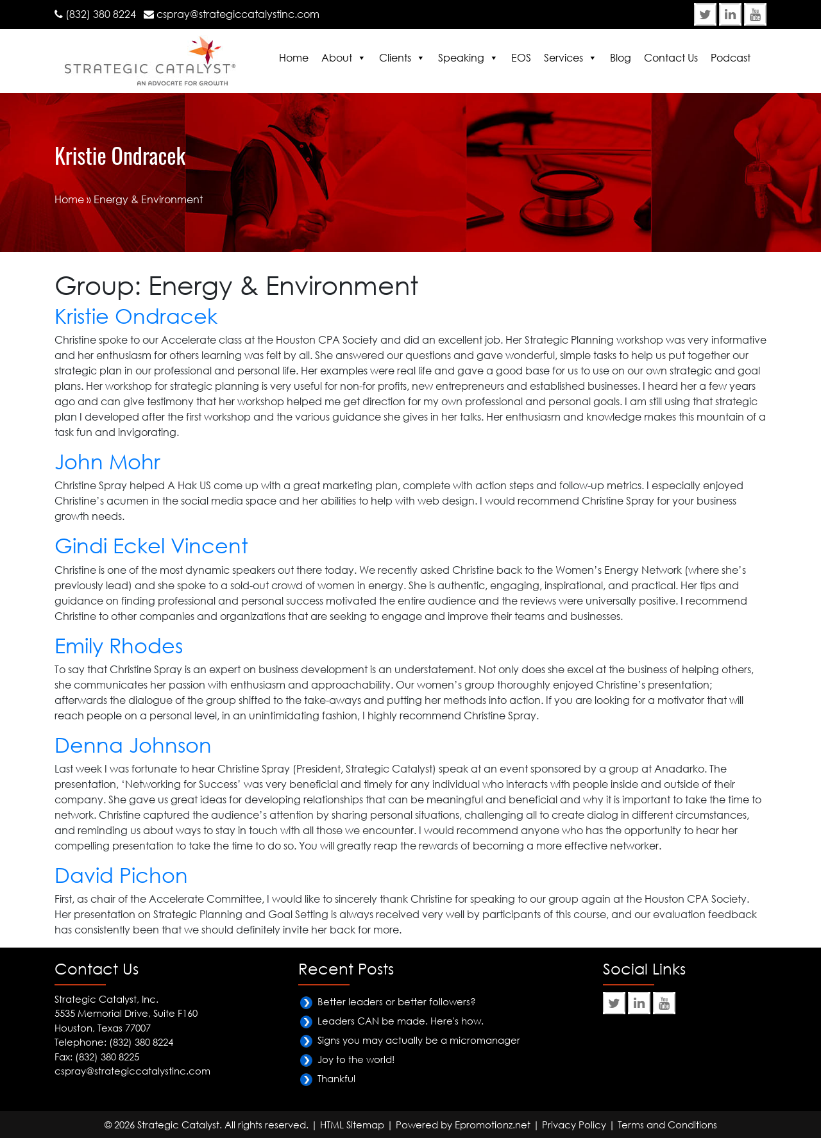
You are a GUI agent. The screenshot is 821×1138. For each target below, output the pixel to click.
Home (294, 57)
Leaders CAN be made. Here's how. (400, 1020)
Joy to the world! (355, 1059)
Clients (395, 57)
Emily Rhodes (119, 645)
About (336, 57)
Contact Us (671, 57)
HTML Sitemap (352, 1124)
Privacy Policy (574, 1124)
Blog (620, 57)
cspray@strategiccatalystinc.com (238, 14)
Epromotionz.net (492, 1124)
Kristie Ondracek (136, 315)
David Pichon (121, 874)
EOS (521, 57)
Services (563, 57)
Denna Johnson (133, 744)
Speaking (461, 57)
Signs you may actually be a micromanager (418, 1040)
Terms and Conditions (667, 1124)
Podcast (730, 57)
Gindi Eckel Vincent (151, 545)
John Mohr (107, 461)
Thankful (336, 1078)
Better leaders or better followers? (396, 1001)
